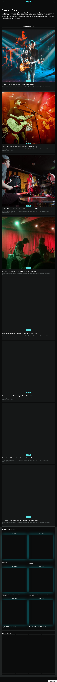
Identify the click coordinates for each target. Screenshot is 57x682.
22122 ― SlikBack (7, 561)
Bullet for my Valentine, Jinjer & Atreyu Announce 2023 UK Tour (24, 209)
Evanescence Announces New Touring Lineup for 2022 (19, 333)
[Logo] (28, 2)
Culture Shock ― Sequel (9, 626)
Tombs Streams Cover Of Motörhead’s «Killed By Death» (22, 520)
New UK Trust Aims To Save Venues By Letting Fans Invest (20, 458)
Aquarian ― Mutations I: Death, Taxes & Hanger (40, 561)
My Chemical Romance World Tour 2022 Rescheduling (19, 271)
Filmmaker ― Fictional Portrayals (38, 594)
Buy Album (15, 533)
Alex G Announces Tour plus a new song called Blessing (19, 147)
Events (28, 81)
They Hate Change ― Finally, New (38, 626)
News (28, 392)
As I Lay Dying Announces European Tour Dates (19, 84)
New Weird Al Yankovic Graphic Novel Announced (17, 396)
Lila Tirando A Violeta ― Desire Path (12, 594)
